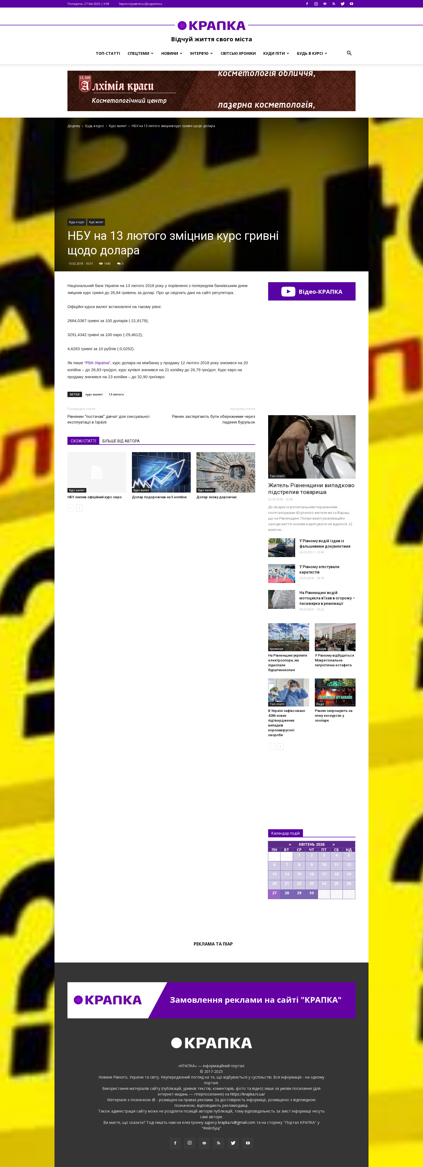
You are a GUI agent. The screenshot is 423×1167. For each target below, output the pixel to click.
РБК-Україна (97, 362)
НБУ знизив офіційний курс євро (94, 497)
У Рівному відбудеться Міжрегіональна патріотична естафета (334, 660)
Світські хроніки (238, 53)
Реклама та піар (213, 944)
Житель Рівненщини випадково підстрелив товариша (311, 488)
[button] (349, 53)
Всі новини (286, 780)
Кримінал (276, 649)
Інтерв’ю (201, 53)
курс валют (94, 394)
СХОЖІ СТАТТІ (83, 441)
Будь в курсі (312, 53)
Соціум (321, 649)
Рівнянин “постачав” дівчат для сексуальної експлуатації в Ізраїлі (108, 419)
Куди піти (276, 53)
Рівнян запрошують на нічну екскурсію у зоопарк (333, 715)
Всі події (311, 917)
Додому (73, 126)
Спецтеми (140, 53)
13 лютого (116, 394)
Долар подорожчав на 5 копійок (159, 497)
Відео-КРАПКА (311, 291)
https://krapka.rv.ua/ (247, 1094)
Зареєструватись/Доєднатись (140, 4)
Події (320, 704)
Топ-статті (108, 53)
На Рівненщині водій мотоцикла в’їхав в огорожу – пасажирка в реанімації (327, 598)
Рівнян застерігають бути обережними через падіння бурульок (213, 419)
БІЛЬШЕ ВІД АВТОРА (121, 441)
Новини (171, 53)
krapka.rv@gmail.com (236, 1122)
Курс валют (96, 222)
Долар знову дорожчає (216, 497)
